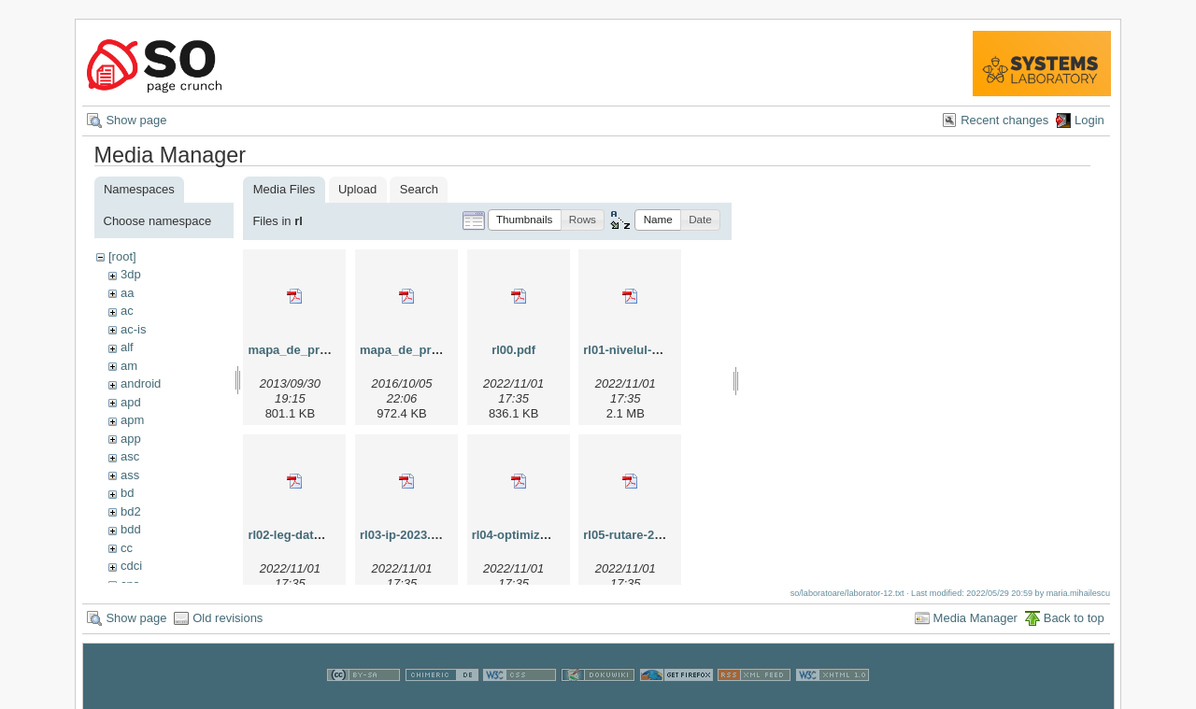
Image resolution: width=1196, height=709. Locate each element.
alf (127, 347)
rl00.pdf (513, 350)
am (129, 366)
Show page (136, 120)
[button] (525, 220)
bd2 (131, 511)
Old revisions (227, 624)
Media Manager (975, 624)
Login (1089, 120)
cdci (131, 566)
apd (131, 402)
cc (127, 548)
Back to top (1074, 624)
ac (127, 311)
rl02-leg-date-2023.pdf (310, 535)
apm (132, 420)
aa (127, 293)
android (141, 383)
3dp (131, 274)
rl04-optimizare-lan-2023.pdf (553, 535)
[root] (122, 256)
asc (130, 456)
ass (130, 475)
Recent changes (1004, 120)
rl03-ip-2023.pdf (404, 535)
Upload (357, 189)
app (131, 439)
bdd (131, 529)
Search (419, 189)
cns (130, 584)
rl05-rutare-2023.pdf (639, 535)
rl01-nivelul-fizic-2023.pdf (655, 350)
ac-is (133, 329)
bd (127, 493)
